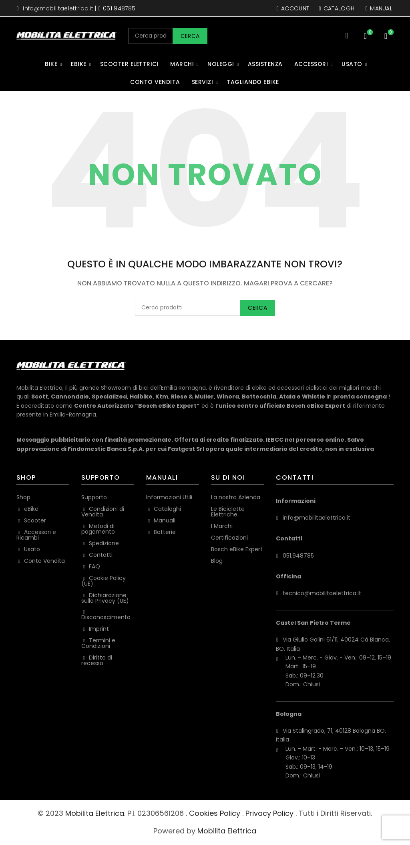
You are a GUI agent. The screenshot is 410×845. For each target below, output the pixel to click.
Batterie (165, 532)
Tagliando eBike (253, 82)
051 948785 (119, 8)
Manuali (379, 8)
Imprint (99, 629)
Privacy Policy (269, 813)
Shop (23, 497)
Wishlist (369, 32)
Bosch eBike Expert (237, 549)
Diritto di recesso (96, 660)
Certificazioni (229, 538)
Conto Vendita (155, 82)
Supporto (94, 497)
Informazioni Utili (169, 497)
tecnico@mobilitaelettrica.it (322, 593)
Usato (352, 64)
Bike (51, 64)
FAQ (94, 566)
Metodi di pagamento (98, 529)
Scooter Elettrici (129, 64)
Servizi (202, 82)
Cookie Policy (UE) (103, 581)
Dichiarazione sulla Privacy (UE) (105, 598)
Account (293, 8)
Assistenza (265, 64)
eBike (78, 64)
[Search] (346, 36)
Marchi (182, 64)
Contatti (101, 555)
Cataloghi (337, 8)
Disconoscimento (106, 617)
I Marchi (222, 526)
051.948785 (298, 556)
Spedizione (104, 543)
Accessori (311, 64)
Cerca (190, 36)
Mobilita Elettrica (94, 813)
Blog (217, 561)
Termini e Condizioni (98, 643)
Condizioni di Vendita (102, 511)
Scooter (35, 520)
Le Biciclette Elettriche (228, 511)
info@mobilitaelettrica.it (58, 8)
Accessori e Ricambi (36, 535)
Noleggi (220, 64)
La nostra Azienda (235, 497)
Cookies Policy (214, 813)
